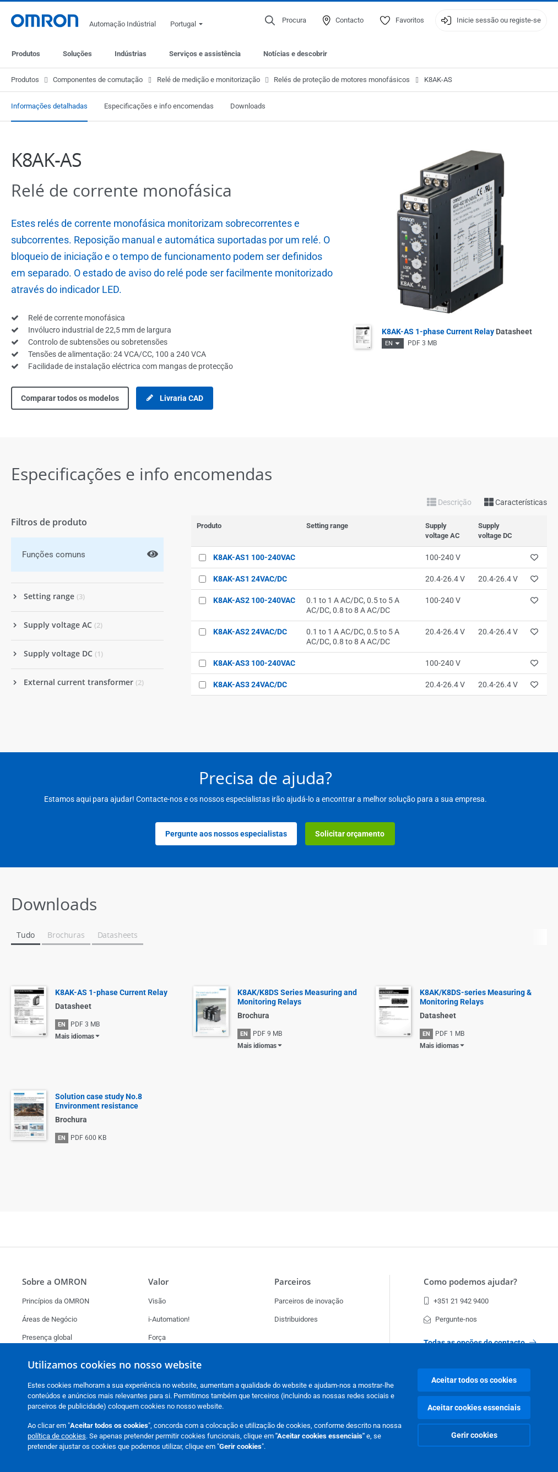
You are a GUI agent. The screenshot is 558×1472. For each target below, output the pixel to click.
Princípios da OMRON (55, 1301)
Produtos (26, 54)
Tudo (26, 935)
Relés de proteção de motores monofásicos (342, 79)
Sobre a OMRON (54, 1281)
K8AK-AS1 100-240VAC (254, 557)
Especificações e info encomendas (159, 106)
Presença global (47, 1337)
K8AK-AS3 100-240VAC (254, 663)
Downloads (248, 106)
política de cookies (57, 1436)
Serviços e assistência (205, 54)
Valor (158, 1281)
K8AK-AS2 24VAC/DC (250, 631)
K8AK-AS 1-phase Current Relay (457, 331)
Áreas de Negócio (49, 1319)
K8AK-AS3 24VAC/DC (250, 684)
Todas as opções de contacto (480, 1342)
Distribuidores (296, 1319)
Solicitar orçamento (349, 833)
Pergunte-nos (450, 1319)
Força (157, 1337)
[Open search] (285, 20)
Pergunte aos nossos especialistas (226, 833)
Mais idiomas (74, 1036)
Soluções (77, 54)
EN (389, 343)
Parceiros (292, 1281)
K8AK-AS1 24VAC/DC (250, 578)
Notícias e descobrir (295, 54)
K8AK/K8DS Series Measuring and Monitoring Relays (297, 997)
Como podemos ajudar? (470, 1281)
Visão (157, 1301)
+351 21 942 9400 (456, 1301)
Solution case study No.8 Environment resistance (98, 1101)
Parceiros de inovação (308, 1301)
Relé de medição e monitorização (208, 79)
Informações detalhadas (49, 106)
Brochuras (65, 935)
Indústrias (131, 54)
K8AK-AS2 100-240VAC (254, 600)
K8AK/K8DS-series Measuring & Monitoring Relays (476, 997)
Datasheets (117, 935)
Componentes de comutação (98, 79)
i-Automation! (168, 1319)
